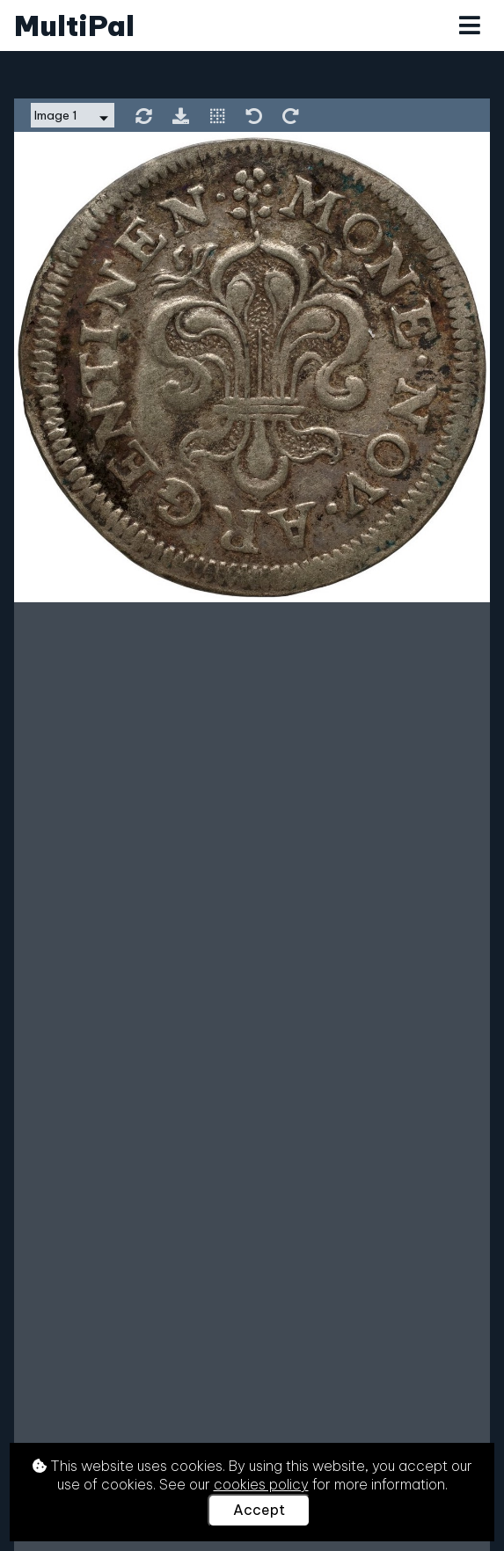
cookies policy (261, 1484)
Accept (259, 1509)
